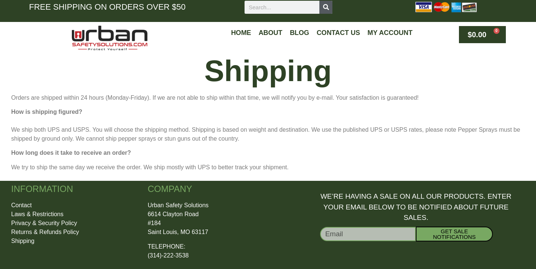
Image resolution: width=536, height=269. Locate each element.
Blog (299, 32)
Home (241, 32)
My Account (389, 32)
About (271, 32)
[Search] (325, 7)
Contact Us (338, 32)
